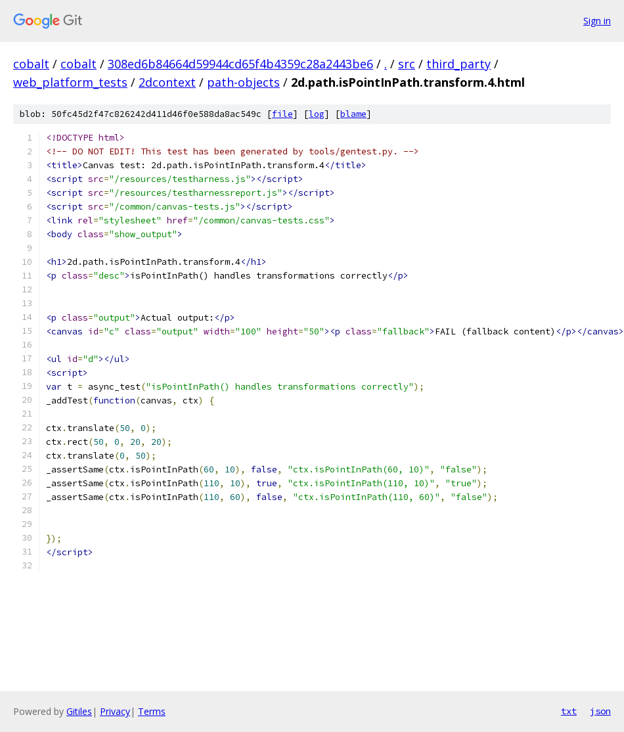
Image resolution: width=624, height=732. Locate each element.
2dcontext (167, 82)
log (316, 114)
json (600, 711)
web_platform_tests (70, 82)
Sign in (597, 20)
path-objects (243, 82)
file (282, 114)
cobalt (31, 64)
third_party (458, 64)
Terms (152, 711)
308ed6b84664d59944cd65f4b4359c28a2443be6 (240, 64)
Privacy (115, 711)
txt (569, 711)
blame (353, 114)
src (406, 64)
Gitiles (79, 711)
